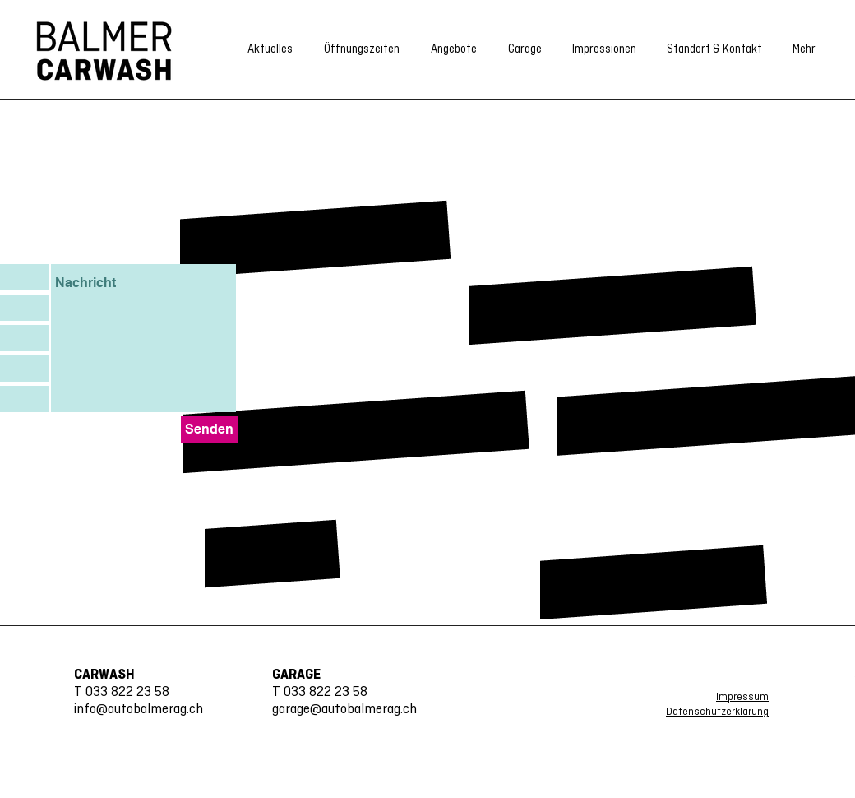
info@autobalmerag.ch (138, 709)
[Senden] (209, 429)
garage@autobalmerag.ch (344, 709)
